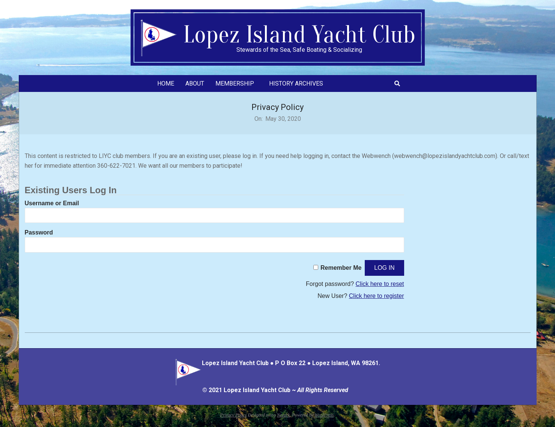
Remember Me (340, 268)
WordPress (324, 415)
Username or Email (52, 203)
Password (39, 232)
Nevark (283, 415)
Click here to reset (380, 284)
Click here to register (376, 296)
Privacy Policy (233, 415)
